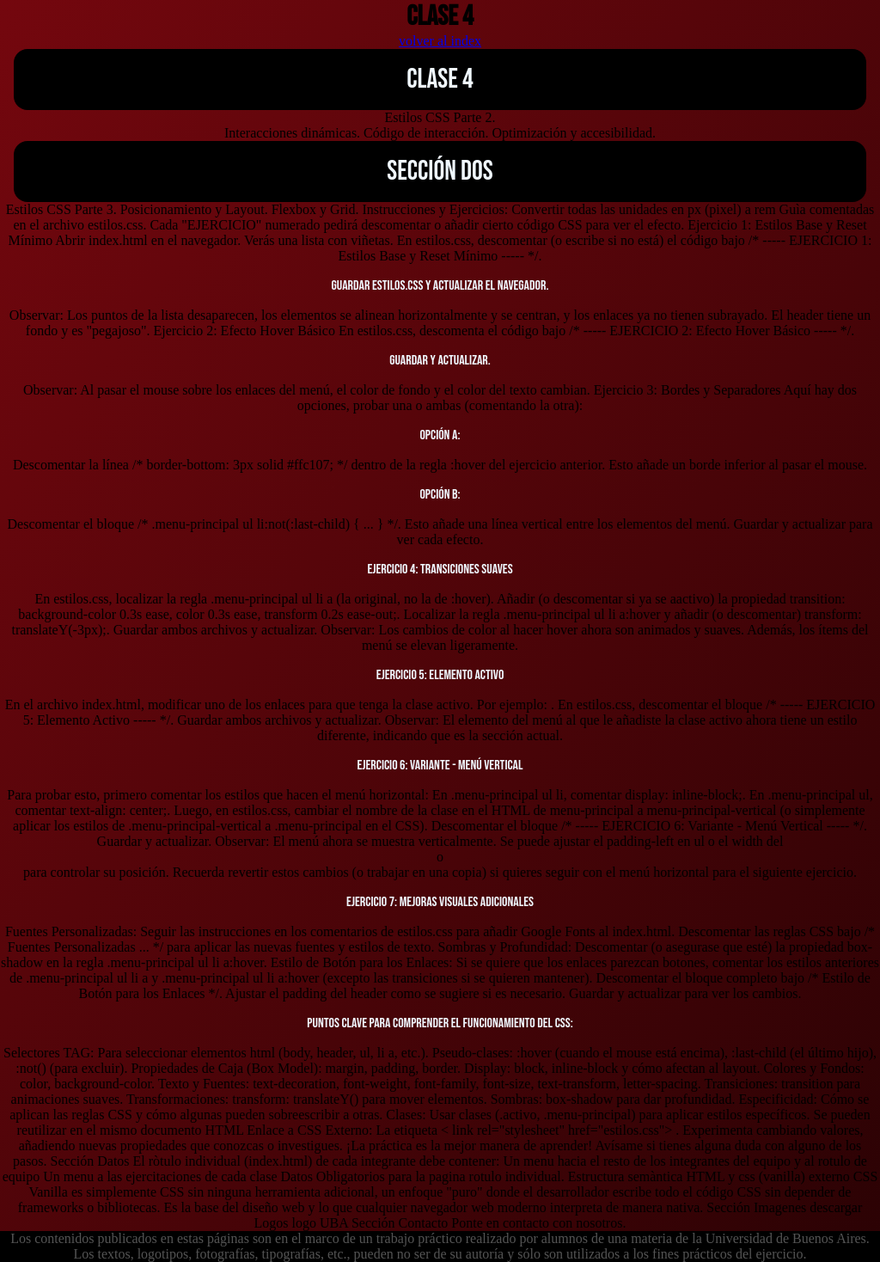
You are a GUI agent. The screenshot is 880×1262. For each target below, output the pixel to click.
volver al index (440, 41)
